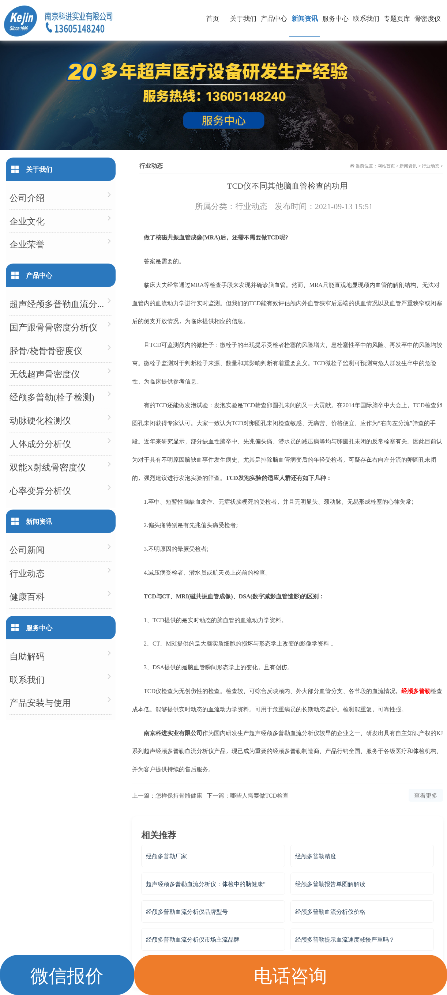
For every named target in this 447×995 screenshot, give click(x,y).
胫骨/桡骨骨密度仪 (46, 350)
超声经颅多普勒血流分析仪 (61, 304)
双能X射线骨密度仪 (48, 467)
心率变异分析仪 (40, 490)
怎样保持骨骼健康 (178, 795)
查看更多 (425, 795)
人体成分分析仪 (40, 444)
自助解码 (27, 656)
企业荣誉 (27, 244)
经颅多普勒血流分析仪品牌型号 (187, 911)
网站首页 (386, 166)
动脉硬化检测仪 (40, 420)
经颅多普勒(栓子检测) (52, 397)
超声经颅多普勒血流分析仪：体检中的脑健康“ (206, 883)
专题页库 (397, 18)
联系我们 (366, 18)
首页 (212, 18)
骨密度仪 (427, 18)
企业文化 (27, 221)
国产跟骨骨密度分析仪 (53, 327)
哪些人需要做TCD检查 (259, 795)
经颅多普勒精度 (315, 856)
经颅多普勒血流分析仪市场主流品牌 (193, 939)
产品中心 (274, 18)
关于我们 (243, 18)
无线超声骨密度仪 (45, 374)
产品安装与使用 (40, 702)
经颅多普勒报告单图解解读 (330, 883)
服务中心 (335, 18)
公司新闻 (27, 550)
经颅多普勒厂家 (166, 856)
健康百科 (27, 596)
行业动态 (430, 166)
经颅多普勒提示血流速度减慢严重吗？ (345, 939)
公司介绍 (27, 198)
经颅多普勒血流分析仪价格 (330, 911)
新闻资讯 (305, 18)
